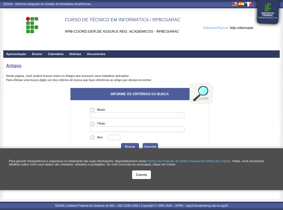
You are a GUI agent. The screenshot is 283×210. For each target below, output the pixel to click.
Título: (98, 124)
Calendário (56, 54)
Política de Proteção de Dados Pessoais (174, 161)
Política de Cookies (218, 161)
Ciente (141, 175)
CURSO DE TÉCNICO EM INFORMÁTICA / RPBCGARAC (122, 19)
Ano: (97, 137)
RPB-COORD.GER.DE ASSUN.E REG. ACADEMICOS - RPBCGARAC (122, 31)
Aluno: (98, 110)
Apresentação (16, 54)
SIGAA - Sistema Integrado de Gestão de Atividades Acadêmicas (47, 4)
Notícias (75, 54)
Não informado (241, 28)
